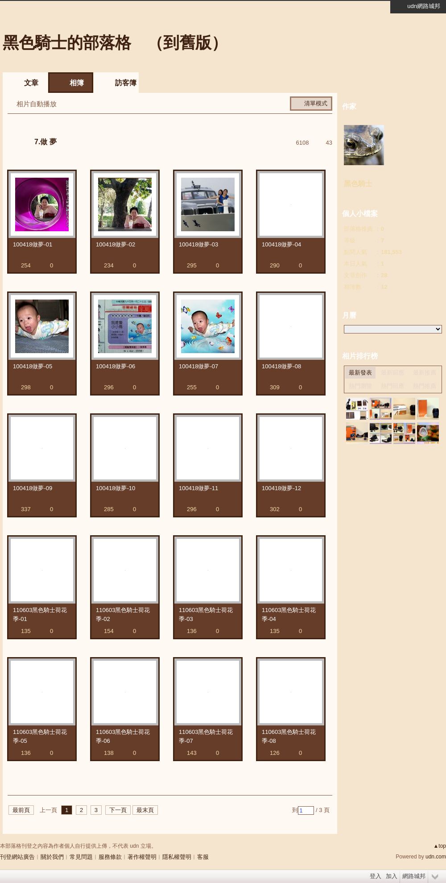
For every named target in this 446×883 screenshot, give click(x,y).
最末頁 (145, 810)
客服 (203, 857)
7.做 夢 (45, 142)
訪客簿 (125, 83)
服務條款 (110, 857)
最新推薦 (424, 372)
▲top (439, 846)
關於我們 (52, 857)
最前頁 (21, 810)
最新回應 (392, 372)
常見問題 (81, 857)
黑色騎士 (358, 183)
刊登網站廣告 (17, 857)
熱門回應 (392, 386)
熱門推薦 (424, 386)
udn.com (435, 857)
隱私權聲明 (176, 857)
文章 (31, 83)
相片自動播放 (37, 104)
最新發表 (360, 372)
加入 (391, 876)
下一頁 (118, 810)
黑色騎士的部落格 (67, 42)
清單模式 (315, 103)
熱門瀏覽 (360, 386)
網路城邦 (413, 876)
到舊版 (187, 42)
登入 (375, 876)
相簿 (77, 83)
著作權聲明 (142, 857)
